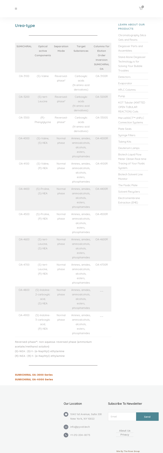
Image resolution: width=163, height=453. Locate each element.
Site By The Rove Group (128, 451)
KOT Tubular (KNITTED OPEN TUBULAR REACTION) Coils (131, 107)
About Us (124, 430)
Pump (121, 96)
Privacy (124, 434)
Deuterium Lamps (129, 148)
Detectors (124, 77)
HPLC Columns (127, 89)
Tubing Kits (124, 141)
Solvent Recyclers (129, 191)
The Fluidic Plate (128, 185)
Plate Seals (125, 128)
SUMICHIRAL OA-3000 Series (34, 374)
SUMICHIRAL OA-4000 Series (34, 379)
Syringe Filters (126, 135)
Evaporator (125, 83)
